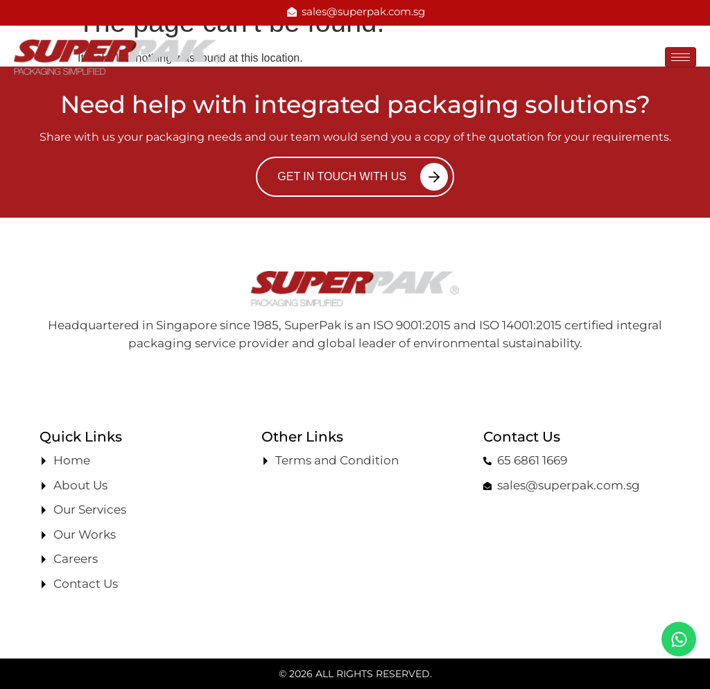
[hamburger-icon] (680, 57)
